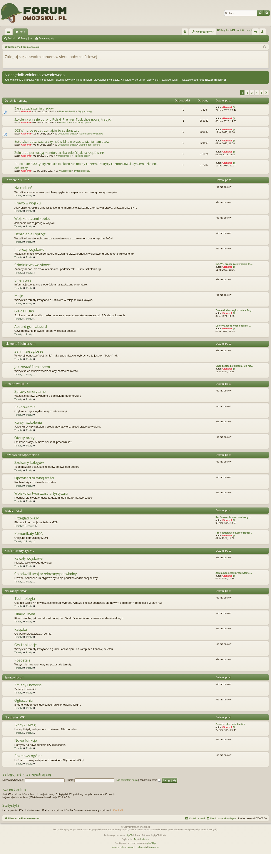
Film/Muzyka (24, 614)
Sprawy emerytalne (30, 391)
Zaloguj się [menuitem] (256, 32)
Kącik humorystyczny (19, 551)
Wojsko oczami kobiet (32, 218)
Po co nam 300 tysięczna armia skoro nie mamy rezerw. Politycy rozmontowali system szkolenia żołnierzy (86, 165)
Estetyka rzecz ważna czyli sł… (233, 325)
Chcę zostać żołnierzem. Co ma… (235, 366)
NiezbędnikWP (67, 111)
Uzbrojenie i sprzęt (29, 234)
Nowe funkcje (25, 740)
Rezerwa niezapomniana (22, 455)
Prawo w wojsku (27, 203)
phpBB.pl (151, 843)
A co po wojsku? (16, 384)
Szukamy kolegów (29, 462)
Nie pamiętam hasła (126, 780)
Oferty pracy (24, 437)
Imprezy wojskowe (29, 249)
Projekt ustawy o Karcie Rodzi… (234, 532)
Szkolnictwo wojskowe (91, 133)
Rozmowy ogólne (28, 755)
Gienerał (26, 111)
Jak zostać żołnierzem (20, 344)
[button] (266, 92)
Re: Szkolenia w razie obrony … (234, 517)
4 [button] (257, 93)
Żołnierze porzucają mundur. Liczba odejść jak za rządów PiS (59, 152)
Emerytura (23, 280)
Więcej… (9, 32)
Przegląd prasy (83, 122)
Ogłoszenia (23, 700)
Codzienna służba (67, 133)
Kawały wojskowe (28, 558)
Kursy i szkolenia (28, 422)
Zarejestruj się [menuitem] (263, 32)
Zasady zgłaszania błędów (34, 108)
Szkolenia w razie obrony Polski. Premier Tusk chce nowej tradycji (63, 119)
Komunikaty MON (28, 533)
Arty (136, 839)
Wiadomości (65, 122)
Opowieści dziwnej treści (34, 478)
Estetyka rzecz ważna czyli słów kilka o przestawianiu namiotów (61, 141)
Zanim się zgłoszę (28, 351)
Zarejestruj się (46, 38)
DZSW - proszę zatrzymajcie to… (234, 264)
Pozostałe (22, 660)
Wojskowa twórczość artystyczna (41, 493)
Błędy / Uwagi (84, 111)
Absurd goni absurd (89, 144)
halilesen (144, 839)
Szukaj (11, 38)
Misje (18, 295)
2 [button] (247, 93)
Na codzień (23, 187)
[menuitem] (185, 31)
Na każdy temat (16, 591)
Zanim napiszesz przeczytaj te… (234, 573)
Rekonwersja (24, 407)
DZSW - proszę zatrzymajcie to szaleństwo (46, 130)
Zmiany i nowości (28, 685)
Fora (22, 31)
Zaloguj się (26, 38)
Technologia (24, 598)
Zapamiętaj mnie (150, 780)
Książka (20, 629)
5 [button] (261, 93)
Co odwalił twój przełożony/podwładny (45, 573)
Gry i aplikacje (25, 644)
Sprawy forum (14, 677)
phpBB (129, 835)
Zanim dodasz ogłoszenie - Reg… (235, 310)
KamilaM (118, 810)
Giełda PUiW (24, 311)
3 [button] (252, 93)
